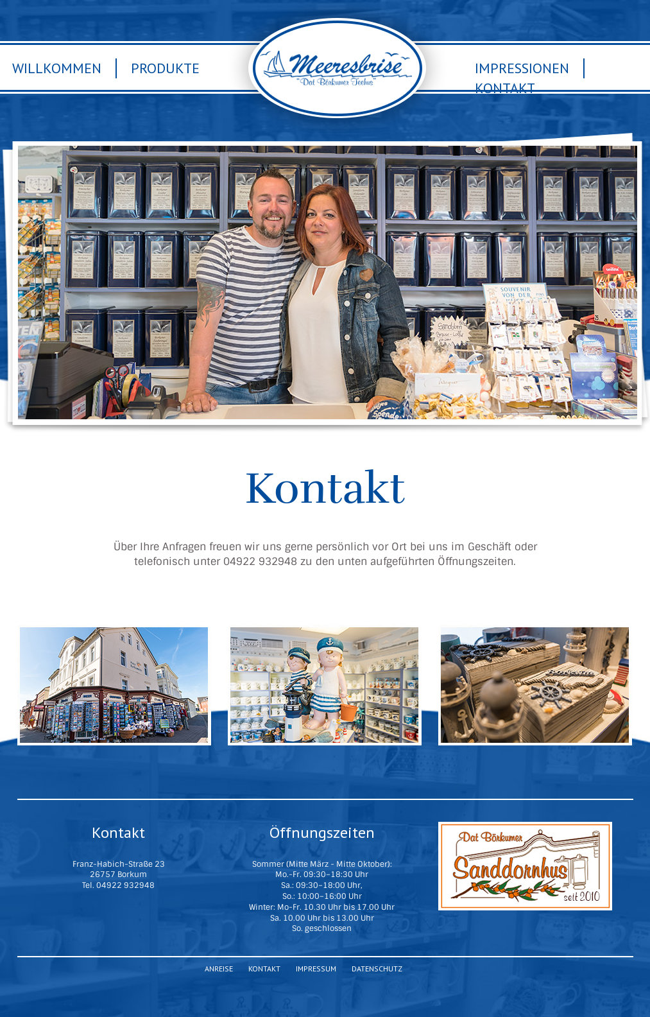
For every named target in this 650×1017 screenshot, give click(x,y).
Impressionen (522, 68)
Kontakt (505, 88)
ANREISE (535, 685)
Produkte (165, 68)
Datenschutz (377, 968)
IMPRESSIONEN (333, 685)
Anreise (219, 968)
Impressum (316, 968)
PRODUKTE (122, 685)
